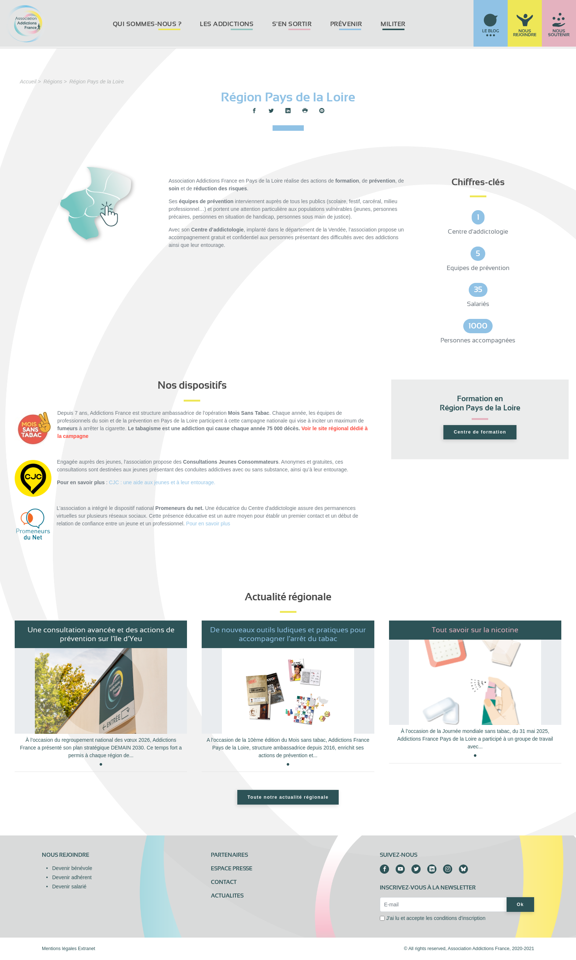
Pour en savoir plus (208, 523)
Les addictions (226, 24)
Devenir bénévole (72, 868)
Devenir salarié (69, 886)
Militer (393, 24)
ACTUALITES (227, 895)
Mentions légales (59, 948)
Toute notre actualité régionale (288, 797)
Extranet (86, 948)
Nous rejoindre (65, 855)
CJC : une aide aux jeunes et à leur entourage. (162, 482)
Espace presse (231, 868)
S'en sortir (292, 24)
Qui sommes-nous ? (147, 24)
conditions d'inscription (459, 918)
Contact (224, 882)
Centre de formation (480, 432)
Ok (520, 904)
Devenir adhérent (71, 877)
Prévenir (346, 24)
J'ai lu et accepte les (435, 918)
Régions (52, 82)
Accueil (28, 82)
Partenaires (229, 855)
